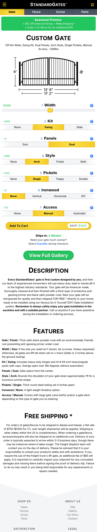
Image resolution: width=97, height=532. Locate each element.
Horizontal (60, 196)
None (17, 127)
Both (83, 161)
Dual (72, 144)
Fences (24, 530)
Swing (48, 127)
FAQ (72, 526)
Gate (12, 12)
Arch (37, 161)
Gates (24, 526)
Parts (85, 12)
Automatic (80, 213)
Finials (60, 161)
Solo (25, 144)
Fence (36, 12)
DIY (83, 196)
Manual (48, 213)
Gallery (73, 530)
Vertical (36, 196)
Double (83, 178)
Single (37, 178)
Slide (79, 127)
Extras (60, 12)
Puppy (60, 178)
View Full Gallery (48, 255)
